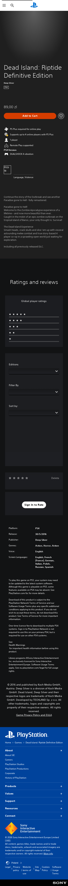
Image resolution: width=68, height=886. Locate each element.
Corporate (10, 773)
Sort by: (13, 406)
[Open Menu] (4, 5)
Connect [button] (34, 816)
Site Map (37, 868)
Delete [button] (55, 478)
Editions (13, 364)
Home (8, 742)
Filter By (13, 385)
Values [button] (34, 793)
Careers (9, 759)
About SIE (10, 755)
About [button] (34, 750)
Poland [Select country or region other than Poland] (14, 862)
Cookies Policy (46, 868)
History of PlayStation (15, 777)
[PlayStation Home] (34, 5)
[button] (34, 505)
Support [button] (34, 801)
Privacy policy (16, 868)
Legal (8, 866)
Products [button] (34, 786)
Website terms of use (27, 870)
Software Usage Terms (56, 870)
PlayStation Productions (17, 768)
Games (18, 742)
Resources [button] (34, 808)
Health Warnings (17, 645)
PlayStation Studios (14, 764)
